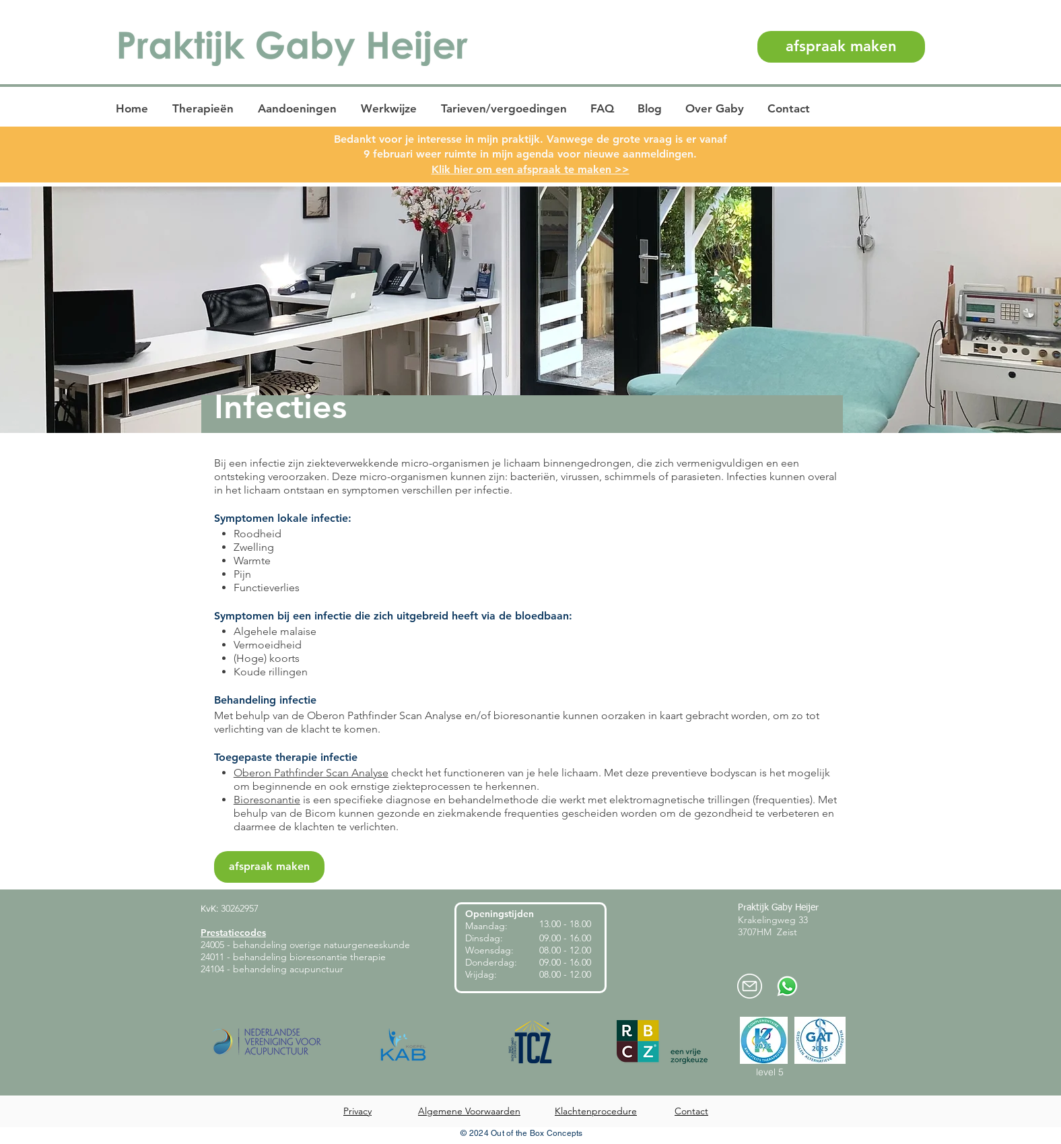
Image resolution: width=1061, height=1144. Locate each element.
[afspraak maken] (841, 47)
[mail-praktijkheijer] (749, 986)
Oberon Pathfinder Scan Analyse (311, 772)
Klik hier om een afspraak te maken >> (530, 169)
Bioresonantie (267, 799)
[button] (204, 109)
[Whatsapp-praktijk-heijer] (787, 986)
